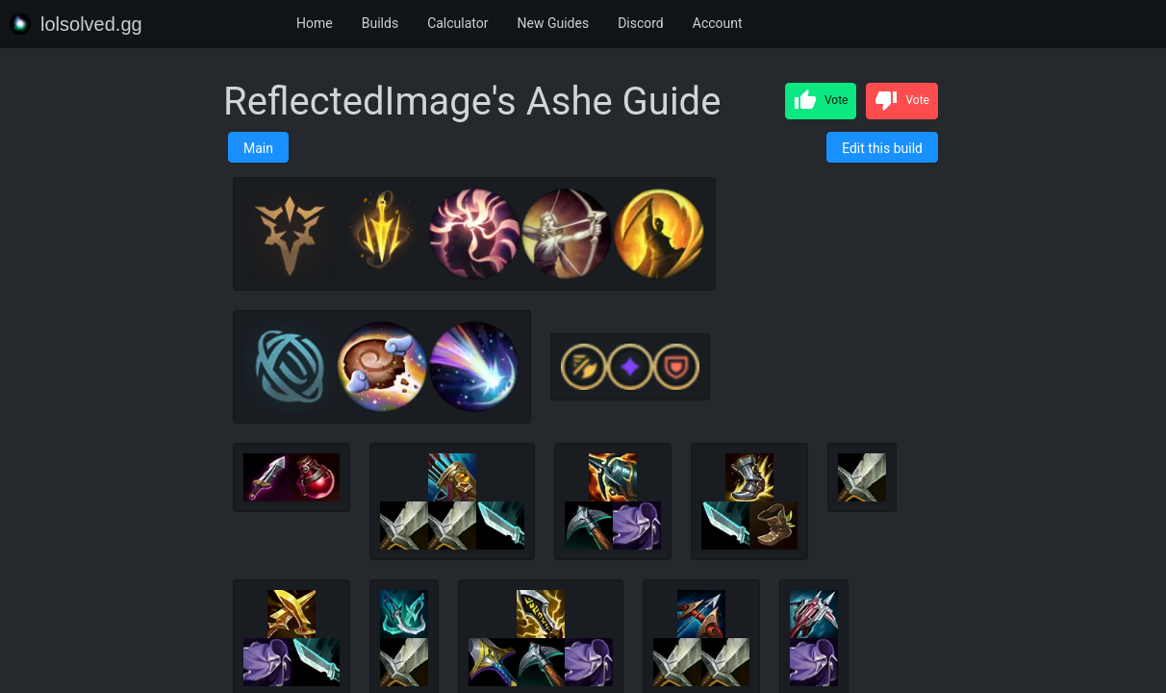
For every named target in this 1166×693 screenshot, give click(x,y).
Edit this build (882, 148)
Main (258, 148)
